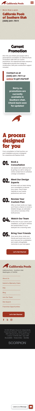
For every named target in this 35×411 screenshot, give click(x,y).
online (9, 79)
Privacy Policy (18, 338)
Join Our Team (8, 297)
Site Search (7, 302)
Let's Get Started (19, 252)
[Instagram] (11, 320)
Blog (4, 292)
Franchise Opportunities (11, 307)
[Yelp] (7, 320)
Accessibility (8, 338)
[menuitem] (8, 338)
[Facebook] (4, 320)
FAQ (4, 288)
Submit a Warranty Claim (11, 283)
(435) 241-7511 (11, 21)
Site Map (26, 338)
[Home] (12, 2)
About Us (6, 278)
